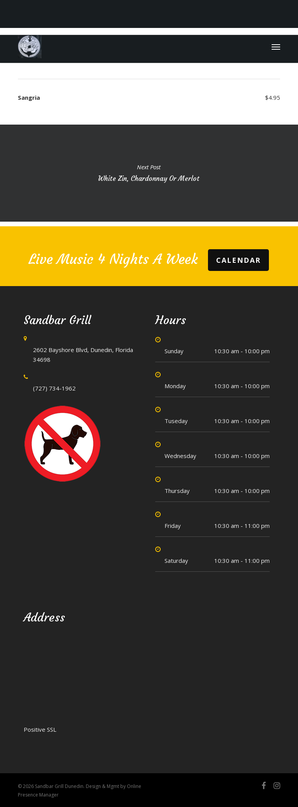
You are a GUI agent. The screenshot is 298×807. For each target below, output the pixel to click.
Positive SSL (40, 729)
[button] (276, 46)
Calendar (238, 260)
